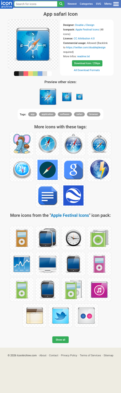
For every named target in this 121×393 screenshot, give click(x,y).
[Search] (60, 4)
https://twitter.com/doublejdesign (86, 47)
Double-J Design (84, 25)
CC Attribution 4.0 (84, 38)
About (42, 355)
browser (93, 114)
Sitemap (108, 355)
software (64, 114)
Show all (60, 339)
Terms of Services (90, 355)
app (33, 114)
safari (79, 114)
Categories (86, 3)
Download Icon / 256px (87, 63)
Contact (53, 355)
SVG (98, 3)
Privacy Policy (69, 355)
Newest (72, 3)
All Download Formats (87, 70)
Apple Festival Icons (87, 29)
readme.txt (83, 56)
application (47, 114)
